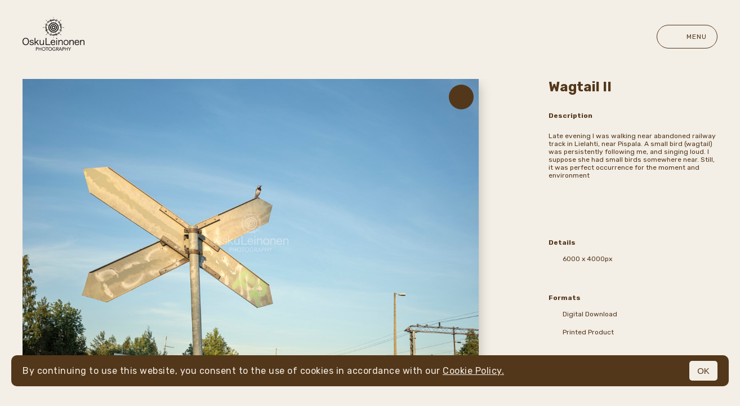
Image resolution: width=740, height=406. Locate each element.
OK (703, 371)
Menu (687, 36)
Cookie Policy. (473, 370)
